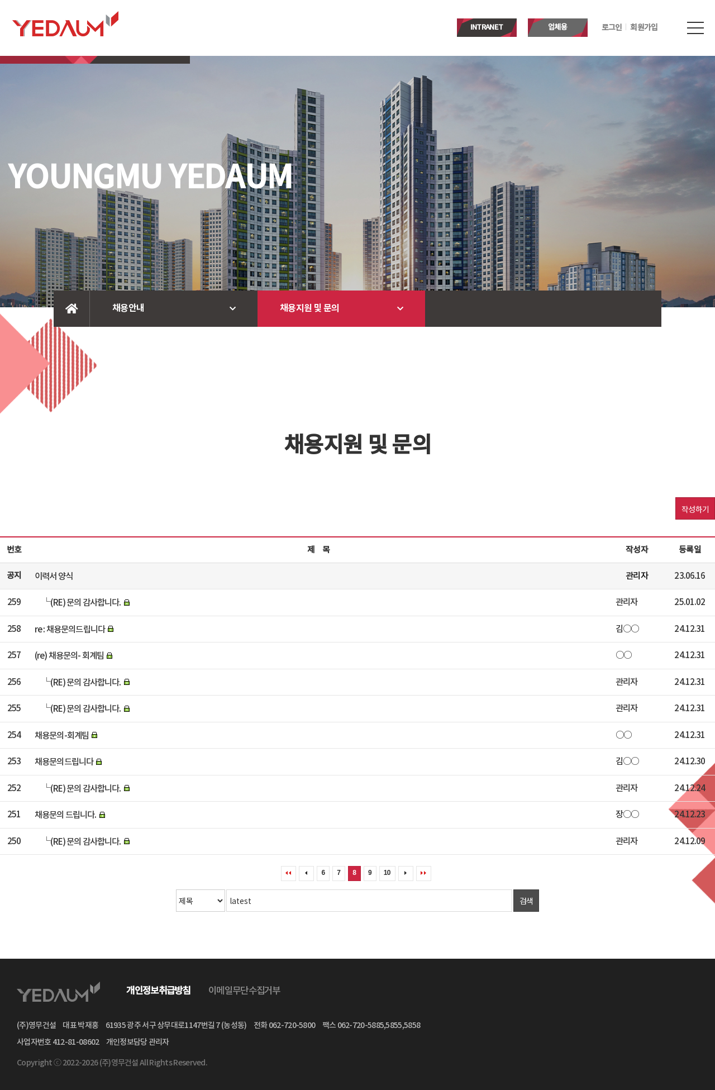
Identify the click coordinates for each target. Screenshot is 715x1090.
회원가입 (643, 27)
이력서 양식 (54, 576)
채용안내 (128, 308)
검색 (526, 900)
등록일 (689, 550)
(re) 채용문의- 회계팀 (69, 656)
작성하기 (695, 509)
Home (72, 309)
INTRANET (486, 27)
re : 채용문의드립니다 (70, 629)
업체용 (557, 27)
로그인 (612, 27)
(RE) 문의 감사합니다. (85, 603)
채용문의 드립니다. (66, 815)
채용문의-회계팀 (62, 735)
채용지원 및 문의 (310, 308)
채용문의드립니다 (64, 762)
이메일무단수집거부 (244, 991)
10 (387, 873)
